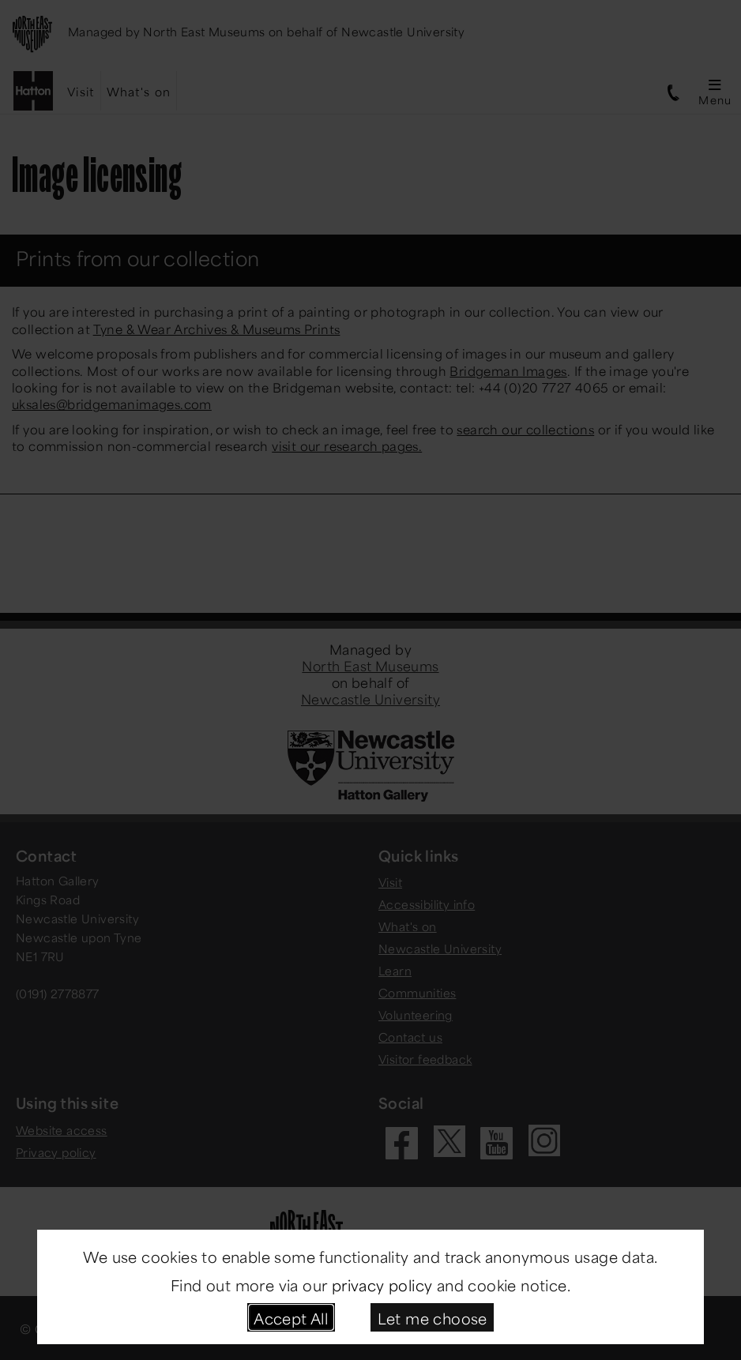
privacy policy (382, 1283)
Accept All (291, 1317)
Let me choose (432, 1317)
